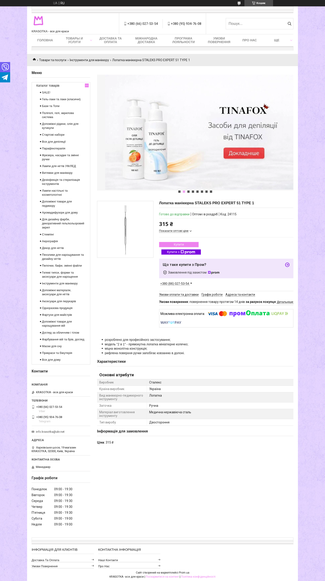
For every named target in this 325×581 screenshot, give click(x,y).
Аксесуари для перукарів (59, 301)
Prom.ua (184, 572)
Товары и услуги (74, 40)
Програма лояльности (183, 40)
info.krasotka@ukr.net (50, 431)
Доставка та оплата (110, 40)
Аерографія (50, 241)
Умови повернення (219, 40)
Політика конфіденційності (198, 576)
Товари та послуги (52, 60)
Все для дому (51, 359)
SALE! (46, 92)
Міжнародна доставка (146, 40)
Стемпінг (48, 234)
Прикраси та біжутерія (57, 353)
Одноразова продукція (57, 308)
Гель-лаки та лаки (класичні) (61, 99)
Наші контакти (108, 560)
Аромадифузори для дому (60, 212)
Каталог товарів (47, 85)
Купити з (181, 252)
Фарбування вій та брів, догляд (63, 339)
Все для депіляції (54, 141)
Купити (179, 244)
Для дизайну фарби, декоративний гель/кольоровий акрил (63, 223)
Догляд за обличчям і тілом (60, 332)
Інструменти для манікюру (89, 60)
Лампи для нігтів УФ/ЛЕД (59, 166)
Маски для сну (52, 346)
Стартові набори (53, 134)
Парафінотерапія (53, 148)
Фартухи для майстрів (57, 314)
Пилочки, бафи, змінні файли (62, 265)
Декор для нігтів (53, 248)
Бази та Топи (51, 106)
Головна (45, 40)
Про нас (249, 40)
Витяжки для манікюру (57, 172)
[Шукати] (289, 23)
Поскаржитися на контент (162, 576)
